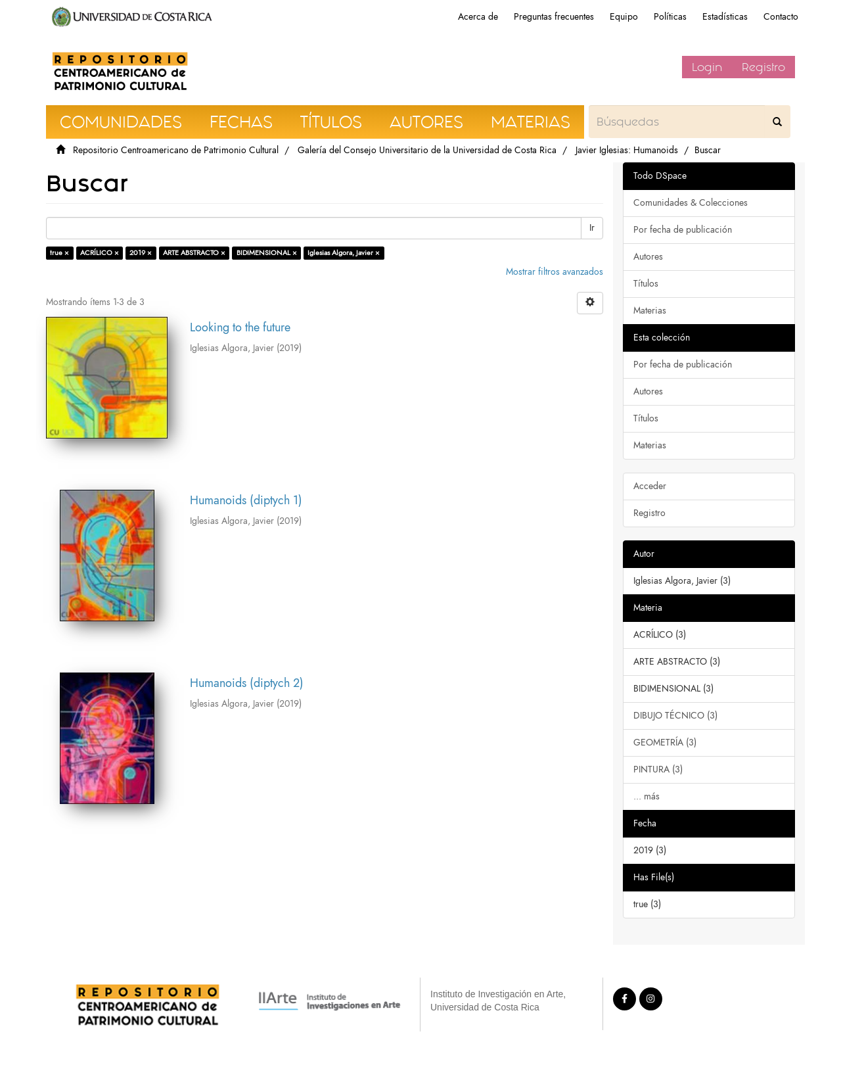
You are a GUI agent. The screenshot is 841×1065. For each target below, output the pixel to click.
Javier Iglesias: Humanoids (627, 150)
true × (59, 253)
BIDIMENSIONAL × (267, 253)
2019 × (140, 253)
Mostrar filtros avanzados (554, 272)
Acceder (649, 486)
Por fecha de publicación (682, 230)
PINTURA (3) (658, 769)
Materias (649, 310)
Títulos (645, 283)
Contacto (780, 17)
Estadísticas (725, 17)
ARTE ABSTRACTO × (194, 253)
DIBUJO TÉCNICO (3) (675, 715)
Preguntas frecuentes (554, 17)
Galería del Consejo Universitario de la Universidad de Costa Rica (427, 150)
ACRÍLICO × (99, 253)
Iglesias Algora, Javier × (343, 253)
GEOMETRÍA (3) (664, 742)
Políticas (670, 17)
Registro (763, 67)
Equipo (624, 17)
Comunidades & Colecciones (690, 203)
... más (646, 796)
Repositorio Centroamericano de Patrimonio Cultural (176, 150)
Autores (648, 256)
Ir (592, 228)
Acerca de (478, 17)
